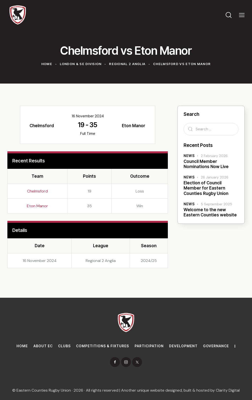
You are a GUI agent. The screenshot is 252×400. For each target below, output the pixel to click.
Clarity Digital (228, 390)
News (189, 156)
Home (46, 64)
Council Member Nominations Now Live (206, 164)
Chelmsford (37, 191)
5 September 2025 (216, 204)
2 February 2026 (214, 156)
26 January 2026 (214, 177)
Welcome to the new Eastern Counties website (210, 212)
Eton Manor (37, 206)
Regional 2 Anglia (127, 64)
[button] (242, 14)
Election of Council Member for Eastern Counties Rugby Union (206, 188)
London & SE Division (81, 64)
